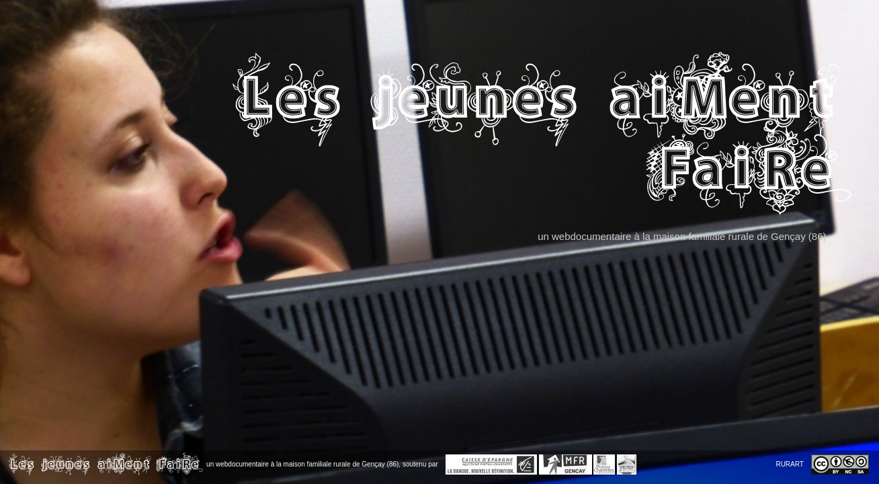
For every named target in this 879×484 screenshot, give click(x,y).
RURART (789, 464)
